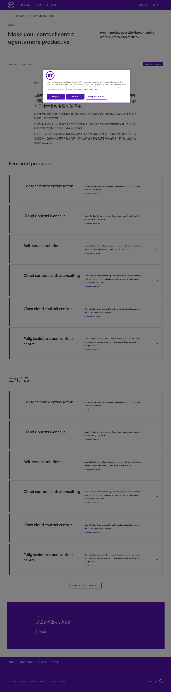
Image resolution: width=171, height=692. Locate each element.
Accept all (56, 97)
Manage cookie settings (96, 97)
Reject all (75, 97)
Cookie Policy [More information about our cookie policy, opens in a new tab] (93, 89)
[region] (86, 86)
